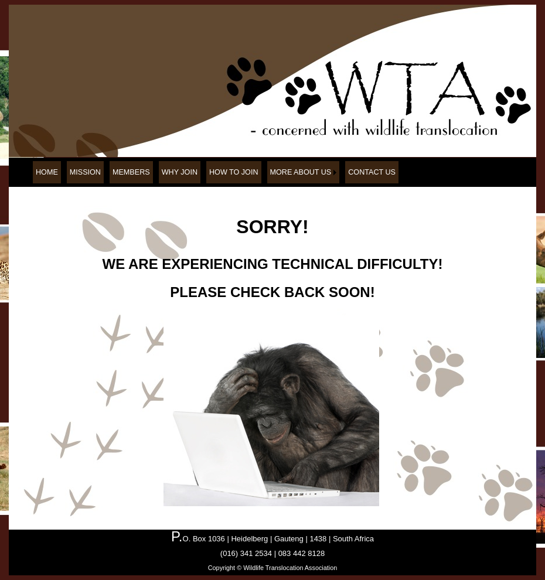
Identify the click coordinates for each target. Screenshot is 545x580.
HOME (47, 172)
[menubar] (215, 172)
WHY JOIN (179, 172)
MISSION (85, 172)
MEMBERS (131, 172)
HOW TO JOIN (233, 172)
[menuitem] (47, 172)
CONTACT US (372, 172)
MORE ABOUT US (301, 172)
